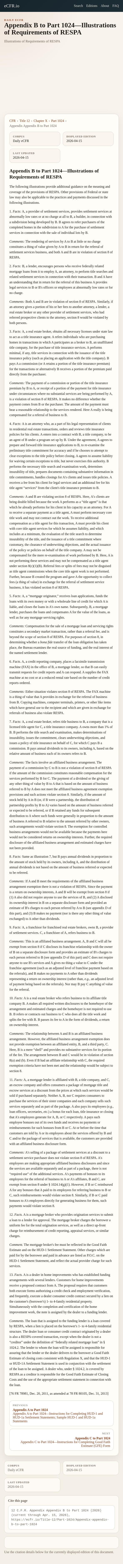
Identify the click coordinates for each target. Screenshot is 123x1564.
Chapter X (40, 121)
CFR (12, 121)
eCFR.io (11, 5)
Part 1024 (57, 121)
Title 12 (24, 121)
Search (78, 6)
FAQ (115, 6)
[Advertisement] (61, 82)
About (105, 6)
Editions (91, 6)
